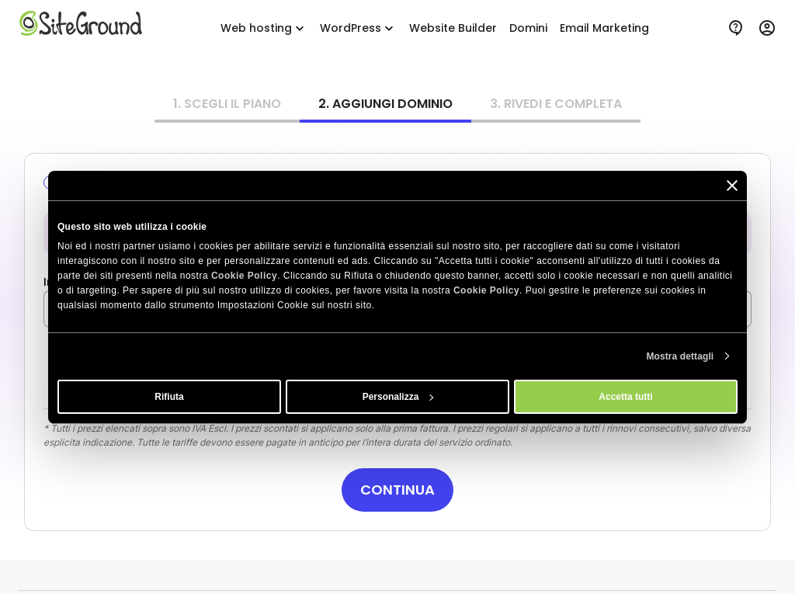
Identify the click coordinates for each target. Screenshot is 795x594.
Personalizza (398, 396)
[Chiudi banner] (732, 184)
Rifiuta (168, 396)
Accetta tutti (625, 396)
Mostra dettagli (679, 356)
